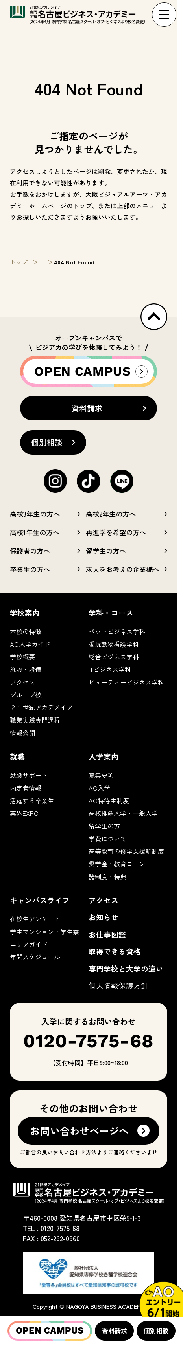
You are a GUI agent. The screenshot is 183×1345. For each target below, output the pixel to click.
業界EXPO (24, 813)
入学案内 (103, 756)
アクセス (22, 682)
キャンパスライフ (40, 900)
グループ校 (25, 694)
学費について (107, 838)
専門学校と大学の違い (126, 968)
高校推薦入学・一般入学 (123, 813)
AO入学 (99, 788)
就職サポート (29, 775)
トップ (19, 262)
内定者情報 (25, 788)
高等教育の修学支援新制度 (126, 851)
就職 (17, 756)
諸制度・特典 (107, 876)
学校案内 (25, 612)
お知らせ (103, 917)
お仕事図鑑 (107, 934)
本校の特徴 (25, 631)
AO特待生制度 (109, 800)
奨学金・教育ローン (117, 863)
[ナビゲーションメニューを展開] (164, 14)
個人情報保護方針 (118, 985)
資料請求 (114, 1331)
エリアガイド (29, 944)
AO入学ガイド (30, 644)
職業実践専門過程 (35, 720)
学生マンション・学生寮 (44, 931)
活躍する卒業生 (32, 800)
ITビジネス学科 (110, 669)
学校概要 (22, 656)
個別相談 (156, 1331)
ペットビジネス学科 (117, 631)
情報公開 (22, 733)
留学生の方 (104, 826)
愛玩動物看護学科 (114, 644)
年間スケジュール (35, 957)
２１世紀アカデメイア (41, 707)
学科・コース (111, 612)
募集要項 (101, 775)
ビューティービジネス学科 (126, 682)
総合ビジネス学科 (114, 656)
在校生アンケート (35, 918)
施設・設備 (25, 669)
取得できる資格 (115, 951)
